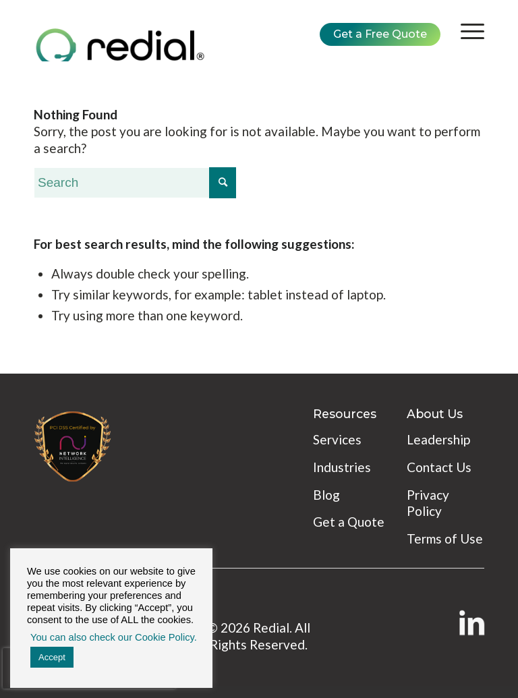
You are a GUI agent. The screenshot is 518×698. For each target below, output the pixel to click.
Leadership (438, 439)
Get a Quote (348, 521)
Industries (342, 467)
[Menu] (465, 31)
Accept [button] (51, 657)
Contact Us (439, 467)
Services (337, 439)
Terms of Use (445, 538)
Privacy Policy (428, 503)
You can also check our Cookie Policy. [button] (113, 637)
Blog (326, 494)
